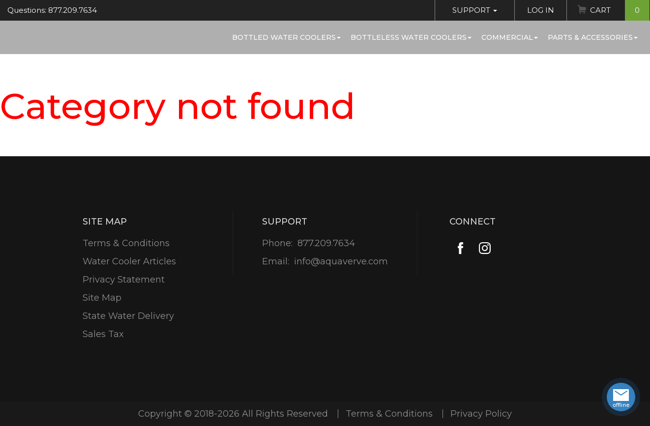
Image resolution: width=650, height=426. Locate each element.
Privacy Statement (124, 279)
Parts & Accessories (593, 37)
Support (474, 10)
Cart (620, 10)
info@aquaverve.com (341, 261)
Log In (540, 10)
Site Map (102, 297)
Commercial (509, 37)
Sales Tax (103, 334)
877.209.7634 (326, 243)
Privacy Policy (481, 413)
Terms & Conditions (126, 243)
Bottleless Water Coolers (411, 37)
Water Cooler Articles (129, 261)
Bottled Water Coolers (286, 37)
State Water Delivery (128, 316)
